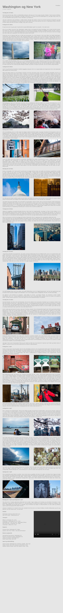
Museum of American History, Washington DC (13, 536)
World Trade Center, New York (9, 539)
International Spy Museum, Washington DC (12, 535)
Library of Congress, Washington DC (11, 537)
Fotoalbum (58, 5)
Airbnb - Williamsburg (12, 515)
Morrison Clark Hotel (12, 514)
